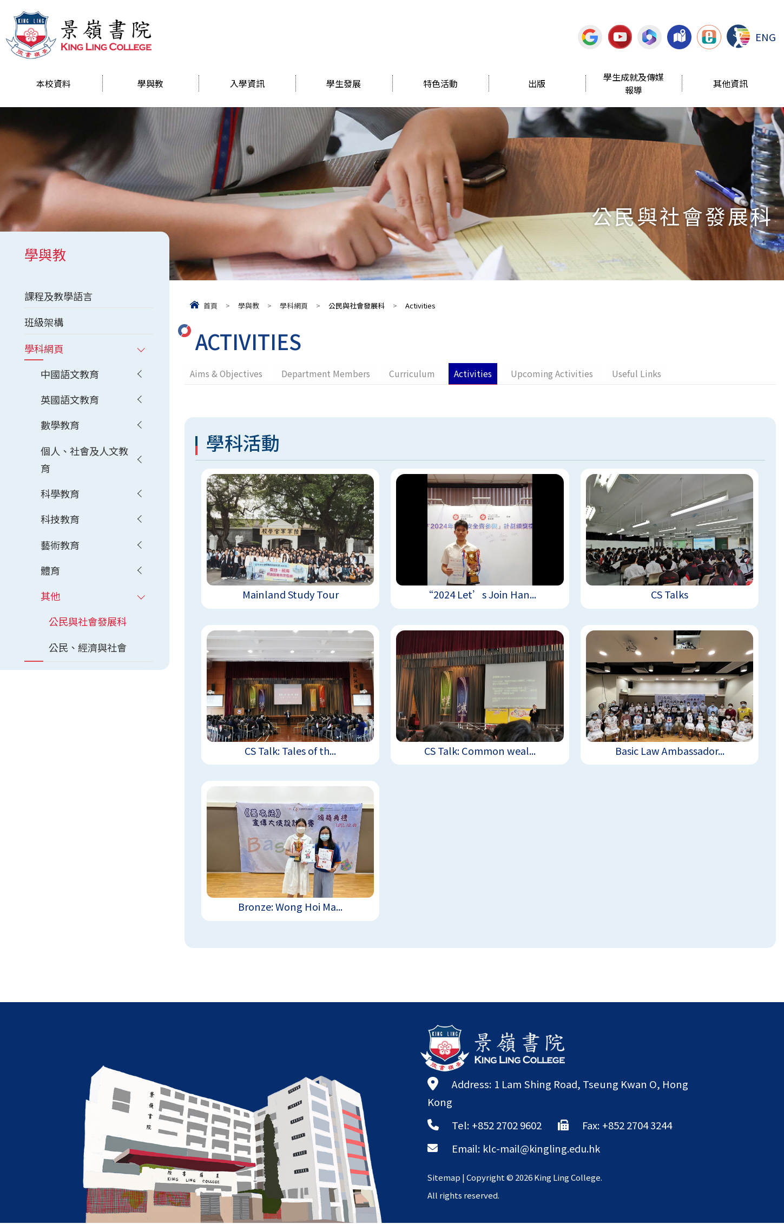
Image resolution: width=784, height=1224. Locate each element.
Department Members (326, 373)
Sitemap (444, 1178)
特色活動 (440, 84)
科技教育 (61, 523)
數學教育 (61, 427)
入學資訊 (247, 84)
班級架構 (44, 322)
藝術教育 (61, 549)
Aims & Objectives (226, 373)
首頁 (210, 305)
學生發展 (343, 84)
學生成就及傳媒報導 (633, 85)
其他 (51, 601)
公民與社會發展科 (90, 627)
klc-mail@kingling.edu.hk (543, 1149)
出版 (536, 84)
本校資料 (53, 84)
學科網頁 (294, 305)
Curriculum (413, 373)
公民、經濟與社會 (90, 653)
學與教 (150, 84)
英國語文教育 (71, 401)
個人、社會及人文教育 (87, 462)
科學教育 (61, 497)
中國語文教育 (71, 375)
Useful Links (637, 373)
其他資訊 (730, 84)
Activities (473, 373)
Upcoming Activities (552, 373)
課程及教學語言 (60, 296)
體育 (51, 575)
